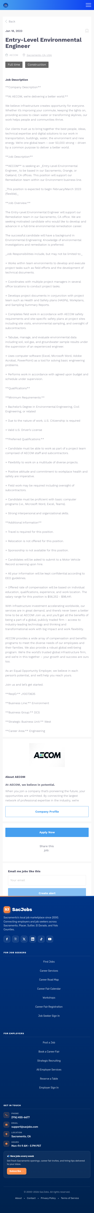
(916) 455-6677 (20, 1117)
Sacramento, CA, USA (39, 55)
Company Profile (47, 811)
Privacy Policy (48, 1198)
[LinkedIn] (32, 939)
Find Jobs (49, 961)
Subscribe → (16, 1171)
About (18, 1198)
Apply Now (47, 832)
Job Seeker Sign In (49, 1015)
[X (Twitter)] (24, 939)
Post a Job (49, 1042)
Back (11, 21)
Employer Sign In (49, 1087)
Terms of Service (70, 1198)
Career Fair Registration (49, 1006)
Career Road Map (49, 979)
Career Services (49, 970)
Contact (31, 1198)
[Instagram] (15, 939)
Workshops (49, 997)
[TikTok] (41, 939)
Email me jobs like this (24, 871)
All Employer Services (49, 1069)
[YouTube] (49, 939)
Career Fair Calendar (49, 988)
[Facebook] (7, 939)
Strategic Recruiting (49, 1060)
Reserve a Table (49, 1078)
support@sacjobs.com (24, 1126)
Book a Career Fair (49, 1051)
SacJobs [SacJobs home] (18, 909)
